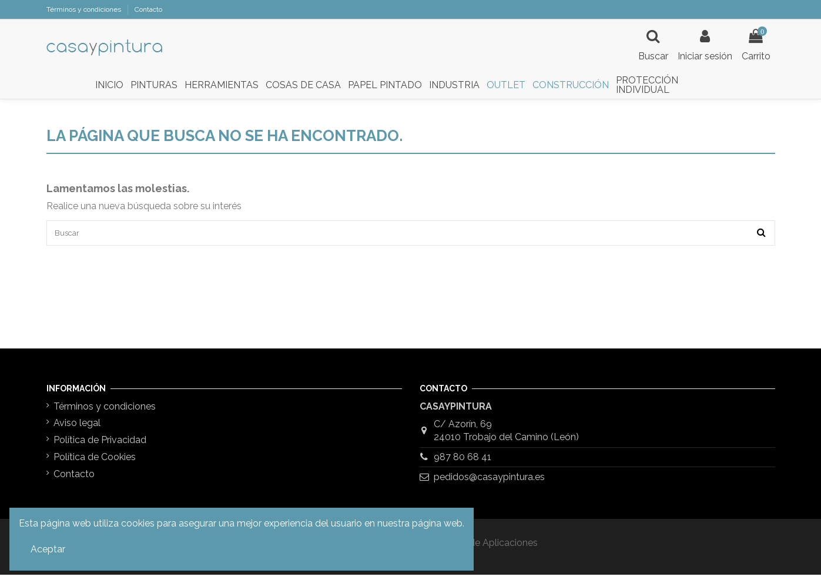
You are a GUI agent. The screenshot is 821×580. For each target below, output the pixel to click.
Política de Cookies (94, 462)
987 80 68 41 (462, 462)
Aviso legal (76, 428)
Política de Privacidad (99, 445)
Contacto (148, 9)
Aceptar (48, 549)
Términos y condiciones (84, 9)
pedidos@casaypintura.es (489, 482)
